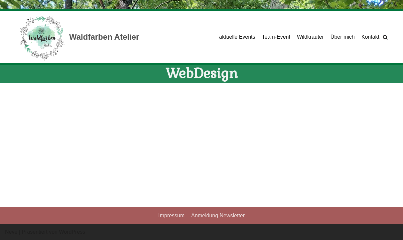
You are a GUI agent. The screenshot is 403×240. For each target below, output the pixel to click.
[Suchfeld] (385, 37)
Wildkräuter (310, 37)
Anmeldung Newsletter (218, 215)
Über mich (343, 37)
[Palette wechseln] (396, 5)
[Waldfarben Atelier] (79, 37)
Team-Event (276, 37)
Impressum (171, 215)
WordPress (72, 232)
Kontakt (370, 37)
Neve (11, 232)
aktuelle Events (237, 37)
